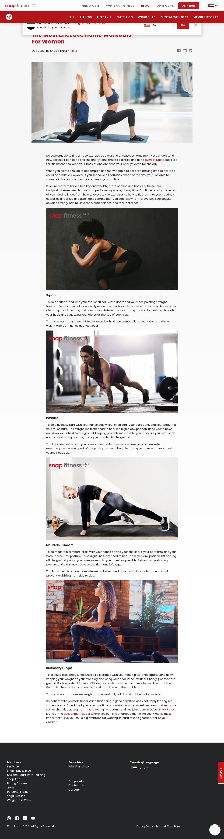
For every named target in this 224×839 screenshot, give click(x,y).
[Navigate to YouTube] (33, 819)
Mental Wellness (174, 17)
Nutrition (125, 17)
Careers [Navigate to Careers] (74, 790)
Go (183, 25)
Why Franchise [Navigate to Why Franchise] (78, 766)
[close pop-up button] (196, 25)
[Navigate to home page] (21, 7)
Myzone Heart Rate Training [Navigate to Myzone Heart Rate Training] (26, 775)
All (72, 17)
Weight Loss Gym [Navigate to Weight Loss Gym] (19, 800)
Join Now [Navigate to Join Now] (188, 6)
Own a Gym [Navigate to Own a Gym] (166, 6)
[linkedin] (185, 51)
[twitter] (190, 51)
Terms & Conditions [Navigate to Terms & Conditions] (168, 826)
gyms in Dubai (154, 160)
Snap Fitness (167, 709)
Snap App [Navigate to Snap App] (13, 779)
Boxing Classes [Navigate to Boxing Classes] (17, 783)
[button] (214, 829)
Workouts (146, 17)
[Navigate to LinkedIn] (25, 819)
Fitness (86, 17)
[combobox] (212, 6)
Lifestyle (104, 17)
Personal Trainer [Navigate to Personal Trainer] (18, 792)
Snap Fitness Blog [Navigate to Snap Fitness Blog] (19, 771)
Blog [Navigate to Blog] (145, 6)
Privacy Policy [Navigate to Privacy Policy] (144, 826)
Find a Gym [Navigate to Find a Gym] (90, 6)
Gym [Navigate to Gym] (10, 788)
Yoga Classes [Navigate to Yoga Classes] (16, 796)
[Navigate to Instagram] (9, 819)
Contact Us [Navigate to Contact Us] (76, 785)
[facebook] (179, 51)
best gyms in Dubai (77, 714)
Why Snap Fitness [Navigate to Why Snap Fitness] (120, 6)
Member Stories (206, 17)
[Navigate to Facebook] (17, 819)
